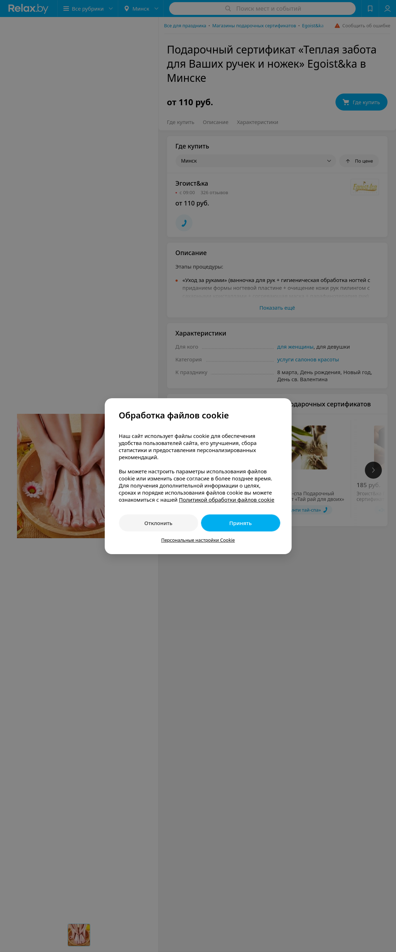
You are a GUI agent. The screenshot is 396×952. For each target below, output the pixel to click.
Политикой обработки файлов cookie (226, 499)
